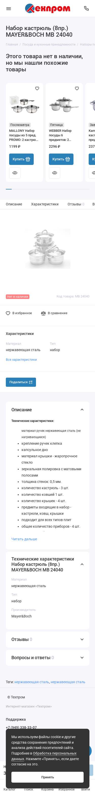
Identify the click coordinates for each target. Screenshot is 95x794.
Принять (47, 777)
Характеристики (45, 204)
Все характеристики (21, 359)
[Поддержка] (86, 8)
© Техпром (16, 697)
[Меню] (8, 8)
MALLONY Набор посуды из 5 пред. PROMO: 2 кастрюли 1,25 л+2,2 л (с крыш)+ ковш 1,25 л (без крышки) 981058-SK (24, 135)
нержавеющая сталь (31, 682)
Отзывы (76, 204)
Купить (21, 159)
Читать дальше (24, 539)
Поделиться (20, 382)
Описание (14, 204)
